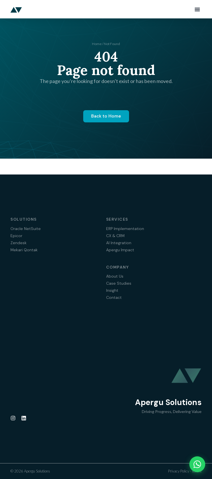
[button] (197, 9)
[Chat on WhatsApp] (197, 464)
